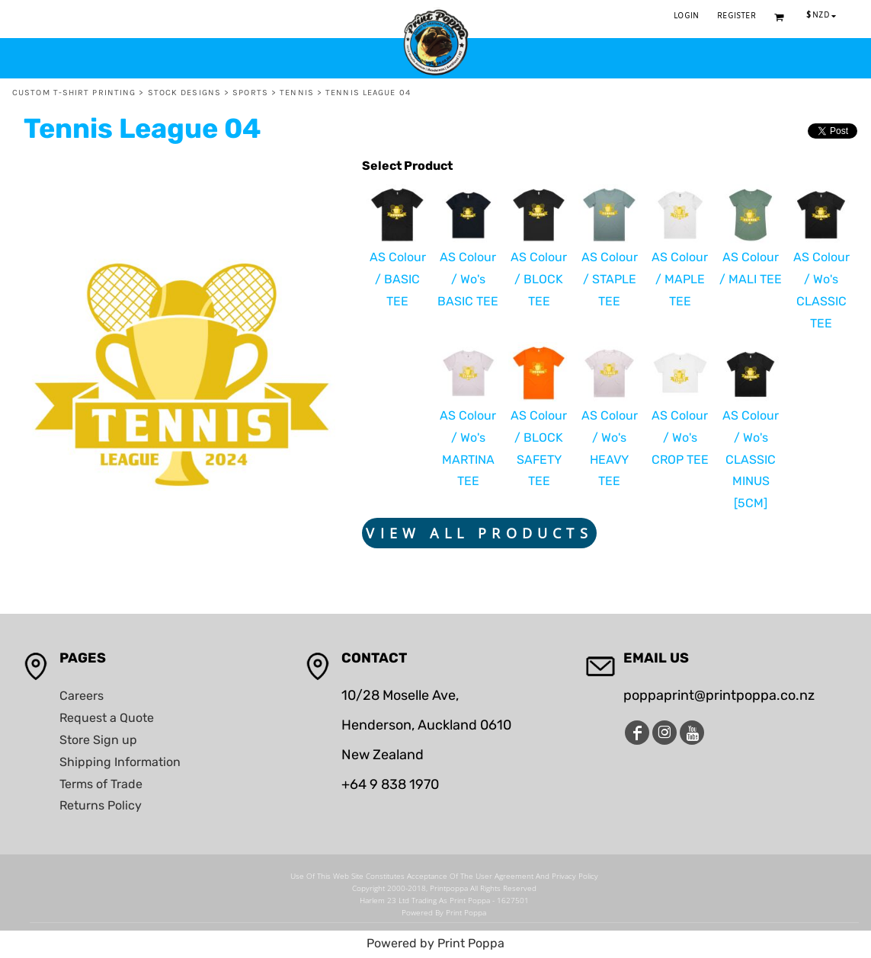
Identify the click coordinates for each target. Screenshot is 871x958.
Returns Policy (100, 805)
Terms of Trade (100, 784)
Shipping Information (120, 762)
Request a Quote (106, 718)
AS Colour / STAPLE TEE (609, 279)
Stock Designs (184, 92)
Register (736, 16)
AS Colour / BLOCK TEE (539, 279)
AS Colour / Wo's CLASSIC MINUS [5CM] (750, 459)
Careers (81, 695)
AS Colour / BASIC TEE (398, 279)
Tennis (297, 92)
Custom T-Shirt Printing (74, 92)
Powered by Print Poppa (435, 943)
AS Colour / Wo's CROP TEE (680, 437)
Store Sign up (98, 740)
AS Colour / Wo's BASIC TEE (467, 279)
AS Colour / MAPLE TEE (680, 279)
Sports (250, 92)
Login (686, 16)
